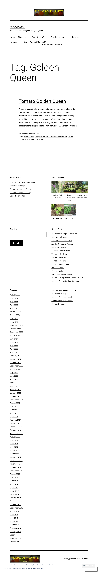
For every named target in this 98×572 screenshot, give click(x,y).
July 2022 (14, 373)
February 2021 (15, 420)
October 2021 (15, 396)
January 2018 (15, 531)
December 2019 (16, 460)
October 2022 (15, 362)
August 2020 (15, 437)
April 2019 (14, 488)
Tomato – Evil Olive (59, 254)
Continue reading (69, 126)
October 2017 (15, 542)
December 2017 (16, 535)
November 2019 (16, 464)
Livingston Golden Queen (44, 136)
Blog (25, 42)
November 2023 (16, 325)
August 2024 (15, 315)
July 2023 (14, 339)
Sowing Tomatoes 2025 (60, 257)
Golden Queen (29, 136)
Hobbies (13, 42)
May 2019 (14, 484)
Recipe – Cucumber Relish (20, 189)
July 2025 (14, 298)
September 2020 (16, 433)
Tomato (70, 136)
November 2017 (16, 538)
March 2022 (14, 386)
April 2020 (14, 450)
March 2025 (14, 308)
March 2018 (14, 525)
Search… (13, 229)
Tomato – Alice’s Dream (60, 251)
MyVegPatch (17, 27)
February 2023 (15, 356)
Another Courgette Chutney (20, 192)
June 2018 (14, 515)
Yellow (40, 139)
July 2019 (14, 477)
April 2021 (14, 417)
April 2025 (14, 305)
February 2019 (15, 494)
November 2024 (16, 312)
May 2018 (14, 518)
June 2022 (14, 376)
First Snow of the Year (60, 264)
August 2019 (15, 474)
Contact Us (35, 42)
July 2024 (14, 318)
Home (12, 37)
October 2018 (15, 504)
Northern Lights (57, 268)
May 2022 (14, 379)
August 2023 (15, 335)
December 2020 (16, 427)
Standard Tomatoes (60, 136)
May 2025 (14, 302)
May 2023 (14, 346)
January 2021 (15, 423)
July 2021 (14, 406)
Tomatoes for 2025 (59, 261)
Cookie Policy (39, 568)
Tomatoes (34, 139)
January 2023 (15, 359)
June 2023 (14, 342)
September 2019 (16, 471)
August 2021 (15, 403)
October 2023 (15, 329)
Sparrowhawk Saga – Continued (22, 182)
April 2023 (14, 349)
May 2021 (14, 413)
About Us (22, 37)
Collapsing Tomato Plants (61, 274)
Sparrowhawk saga (17, 186)
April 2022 (14, 383)
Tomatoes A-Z (38, 37)
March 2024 (14, 322)
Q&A (52, 43)
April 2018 (14, 521)
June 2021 (14, 410)
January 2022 (15, 393)
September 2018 (16, 508)
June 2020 (14, 444)
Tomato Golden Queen (42, 101)
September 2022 (16, 366)
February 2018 (15, 528)
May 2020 (14, 447)
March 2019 (14, 491)
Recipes (75, 37)
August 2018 (15, 511)
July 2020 (14, 440)
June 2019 (14, 481)
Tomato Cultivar (24, 139)
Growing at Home (58, 37)
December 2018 (16, 501)
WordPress (83, 559)
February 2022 (15, 389)
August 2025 (15, 295)
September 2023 (16, 332)
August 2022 (15, 369)
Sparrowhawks (57, 271)
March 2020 (14, 454)
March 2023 (14, 352)
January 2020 (15, 457)
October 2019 (15, 467)
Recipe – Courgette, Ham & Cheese (65, 281)
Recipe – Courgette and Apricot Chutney (67, 278)
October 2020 (15, 430)
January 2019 (15, 498)
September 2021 (16, 400)
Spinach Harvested (17, 196)
